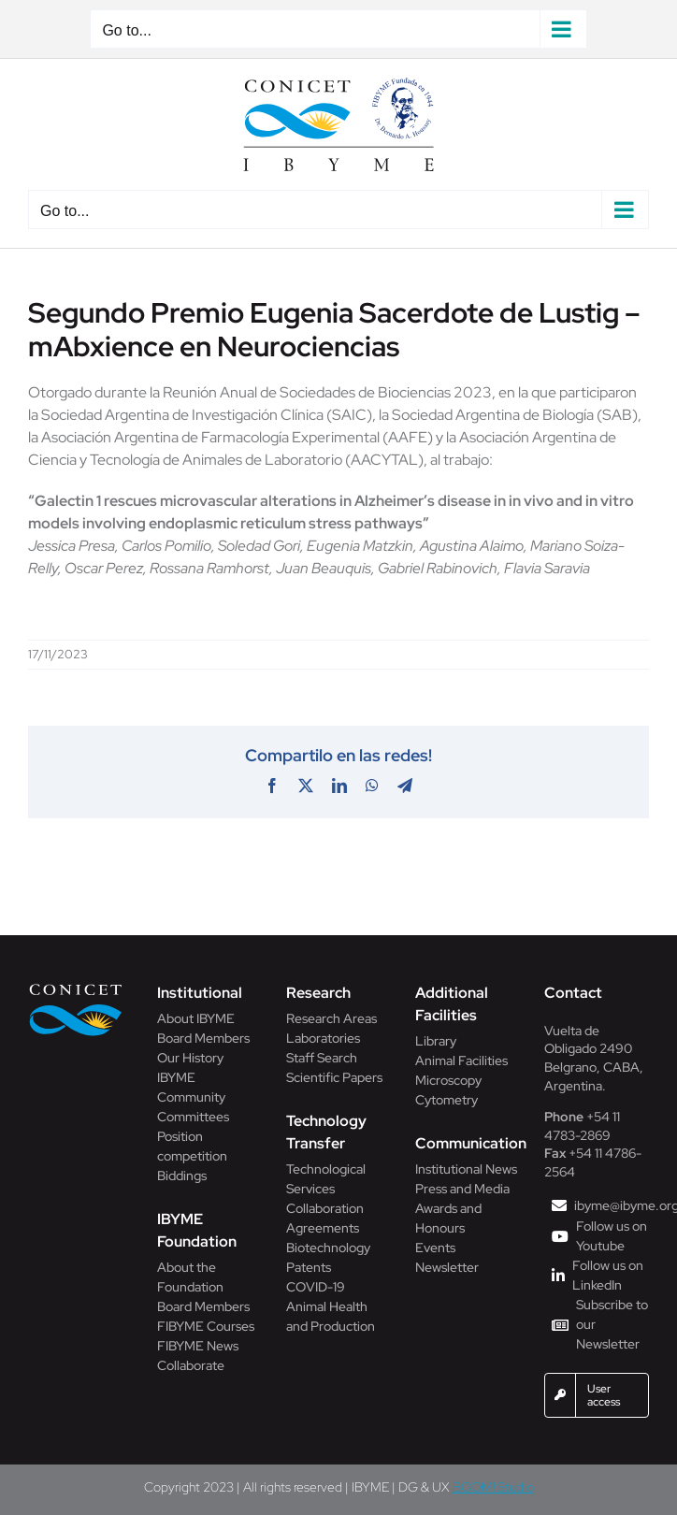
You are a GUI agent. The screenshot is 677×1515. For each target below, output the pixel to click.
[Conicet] (75, 989)
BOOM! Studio (493, 1487)
